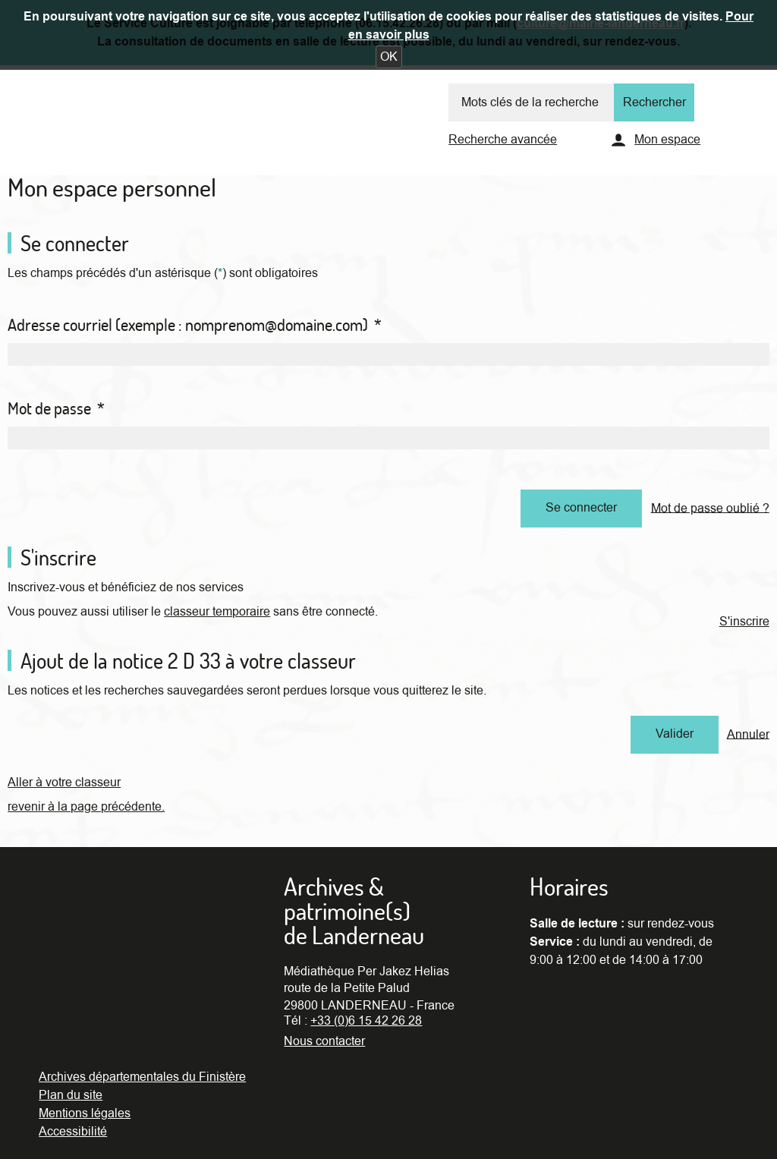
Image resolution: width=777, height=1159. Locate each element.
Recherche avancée (502, 139)
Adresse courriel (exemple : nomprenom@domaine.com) (195, 324)
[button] (389, 57)
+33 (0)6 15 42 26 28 (366, 1021)
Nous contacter (324, 1041)
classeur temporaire (217, 611)
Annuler (748, 734)
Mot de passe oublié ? (710, 507)
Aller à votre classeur (64, 782)
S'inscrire (744, 621)
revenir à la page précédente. (86, 806)
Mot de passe (56, 408)
